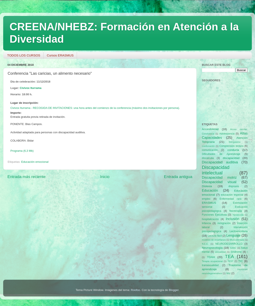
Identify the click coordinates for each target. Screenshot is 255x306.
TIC (240, 261)
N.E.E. (205, 244)
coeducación (208, 146)
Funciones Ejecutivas (214, 214)
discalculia (208, 158)
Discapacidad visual (219, 182)
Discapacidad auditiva (220, 162)
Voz (228, 273)
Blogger (173, 290)
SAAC (233, 248)
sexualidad (220, 252)
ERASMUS (209, 202)
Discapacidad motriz (219, 177)
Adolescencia (227, 133)
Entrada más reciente (26, 176)
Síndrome (236, 251)
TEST (231, 261)
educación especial (232, 194)
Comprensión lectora (231, 146)
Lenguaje (233, 235)
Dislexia (207, 186)
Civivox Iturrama (30, 88)
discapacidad (231, 158)
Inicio (104, 176)
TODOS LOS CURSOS (23, 55)
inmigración (224, 223)
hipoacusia (238, 214)
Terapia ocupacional (212, 261)
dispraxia (233, 186)
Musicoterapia (237, 240)
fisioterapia (236, 210)
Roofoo (135, 290)
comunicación (210, 150)
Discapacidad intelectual (216, 170)
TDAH (211, 257)
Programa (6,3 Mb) (22, 150)
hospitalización (210, 219)
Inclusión (232, 219)
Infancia (206, 223)
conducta (233, 150)
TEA (229, 256)
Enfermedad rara (230, 198)
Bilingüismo (234, 142)
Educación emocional (34, 161)
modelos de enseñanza (214, 240)
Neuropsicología (212, 247)
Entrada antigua (178, 176)
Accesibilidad (210, 129)
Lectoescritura (239, 231)
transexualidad (210, 265)
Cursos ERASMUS (60, 55)
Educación (210, 190)
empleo (206, 198)
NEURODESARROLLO (228, 243)
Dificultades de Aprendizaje (221, 154)
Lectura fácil (215, 235)
